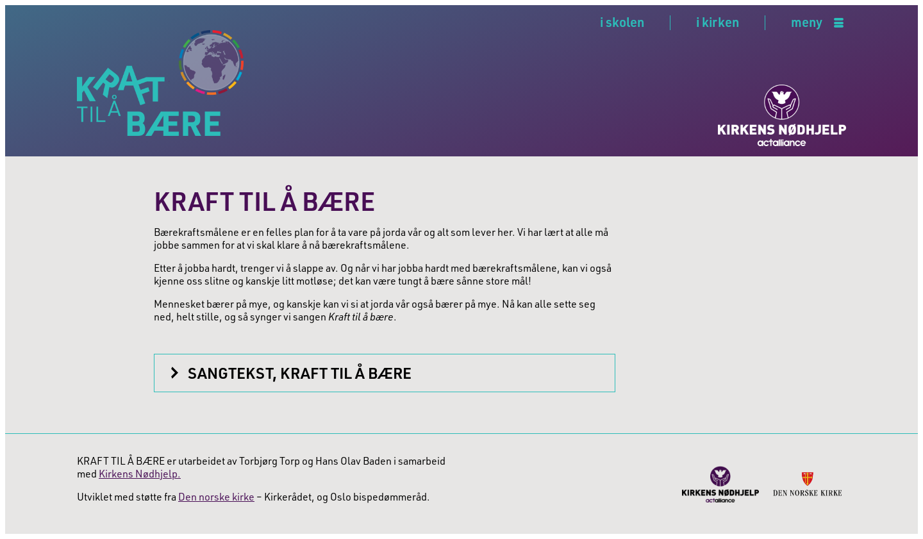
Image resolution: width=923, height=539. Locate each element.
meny (806, 22)
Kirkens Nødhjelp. (140, 473)
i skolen (622, 21)
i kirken (717, 21)
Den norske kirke (216, 496)
